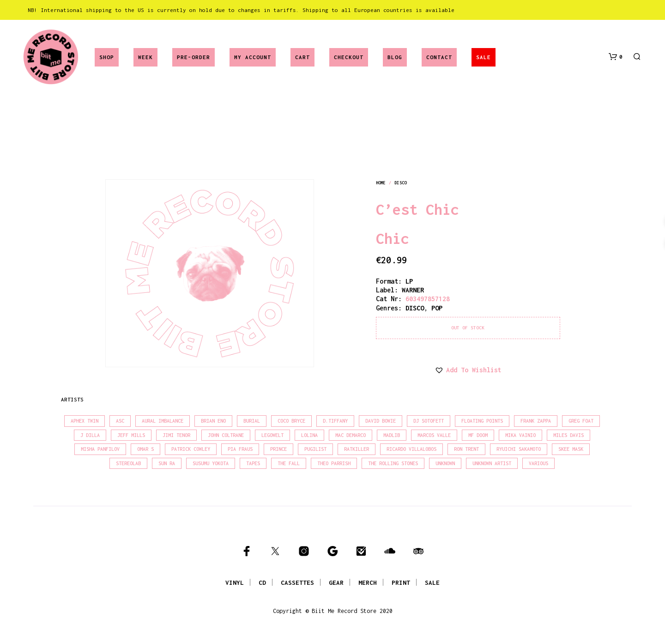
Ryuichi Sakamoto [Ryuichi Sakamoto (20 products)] (518, 449)
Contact (439, 57)
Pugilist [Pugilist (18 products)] (315, 449)
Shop (106, 57)
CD (262, 582)
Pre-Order (193, 57)
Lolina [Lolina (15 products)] (309, 435)
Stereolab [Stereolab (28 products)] (128, 463)
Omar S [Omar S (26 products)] (145, 449)
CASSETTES (297, 582)
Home (380, 182)
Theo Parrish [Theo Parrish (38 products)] (334, 463)
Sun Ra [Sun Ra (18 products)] (166, 463)
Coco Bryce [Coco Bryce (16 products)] (291, 421)
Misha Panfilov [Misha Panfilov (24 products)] (100, 449)
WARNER (413, 290)
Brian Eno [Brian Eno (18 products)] (213, 421)
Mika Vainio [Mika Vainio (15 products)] (520, 435)
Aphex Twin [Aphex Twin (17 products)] (84, 421)
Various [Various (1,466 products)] (538, 463)
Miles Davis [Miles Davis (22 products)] (568, 435)
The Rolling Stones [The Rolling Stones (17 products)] (393, 463)
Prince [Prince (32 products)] (278, 449)
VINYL (234, 582)
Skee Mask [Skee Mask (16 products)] (570, 449)
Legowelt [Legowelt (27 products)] (272, 435)
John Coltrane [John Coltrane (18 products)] (226, 435)
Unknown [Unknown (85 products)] (445, 463)
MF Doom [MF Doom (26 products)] (478, 435)
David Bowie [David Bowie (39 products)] (380, 421)
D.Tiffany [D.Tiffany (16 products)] (335, 421)
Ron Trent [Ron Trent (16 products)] (466, 449)
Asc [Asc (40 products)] (120, 421)
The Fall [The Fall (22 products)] (289, 463)
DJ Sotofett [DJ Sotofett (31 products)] (428, 421)
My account (252, 57)
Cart (302, 57)
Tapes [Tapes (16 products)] (253, 463)
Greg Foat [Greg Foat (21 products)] (580, 421)
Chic (392, 238)
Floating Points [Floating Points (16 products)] (482, 421)
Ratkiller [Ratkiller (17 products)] (356, 449)
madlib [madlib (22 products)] (391, 435)
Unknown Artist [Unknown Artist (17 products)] (491, 463)
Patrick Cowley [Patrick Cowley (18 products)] (190, 449)
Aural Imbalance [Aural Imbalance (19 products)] (162, 421)
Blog (394, 57)
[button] (616, 56)
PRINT (401, 582)
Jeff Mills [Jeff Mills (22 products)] (131, 435)
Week (145, 57)
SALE (483, 57)
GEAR (336, 582)
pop (436, 308)
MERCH (367, 582)
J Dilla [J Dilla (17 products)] (90, 435)
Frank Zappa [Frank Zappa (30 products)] (535, 421)
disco (400, 182)
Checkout (348, 57)
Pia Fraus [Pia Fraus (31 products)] (240, 449)
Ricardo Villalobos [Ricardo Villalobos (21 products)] (411, 449)
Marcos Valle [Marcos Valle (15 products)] (434, 435)
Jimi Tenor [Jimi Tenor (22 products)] (176, 435)
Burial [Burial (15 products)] (251, 421)
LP (409, 281)
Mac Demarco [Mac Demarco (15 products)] (350, 435)
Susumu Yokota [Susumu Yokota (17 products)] (211, 463)
